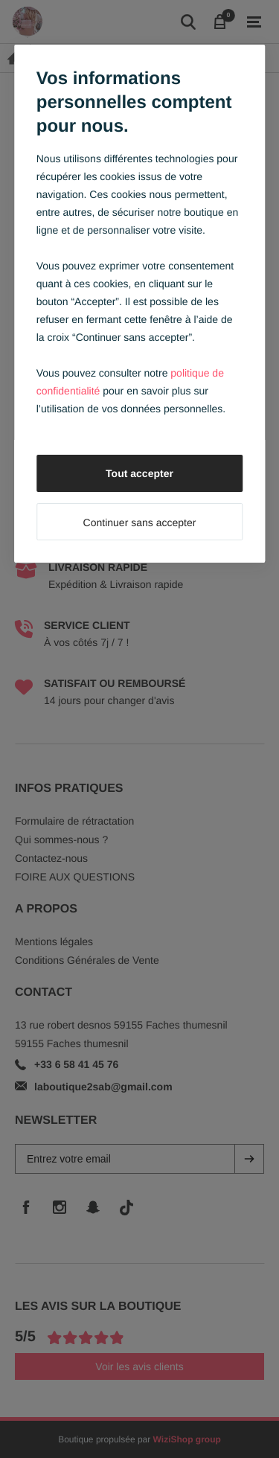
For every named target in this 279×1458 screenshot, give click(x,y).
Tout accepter (139, 473)
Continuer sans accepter (139, 522)
